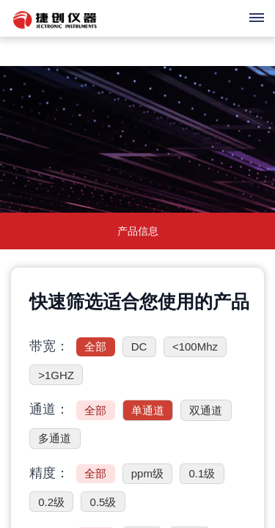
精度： (49, 473)
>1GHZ (56, 375)
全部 (95, 346)
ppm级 (147, 473)
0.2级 (51, 502)
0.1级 (201, 473)
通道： (49, 409)
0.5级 (103, 502)
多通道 (54, 438)
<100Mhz (195, 346)
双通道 (205, 410)
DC (139, 346)
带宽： (49, 346)
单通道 (147, 410)
